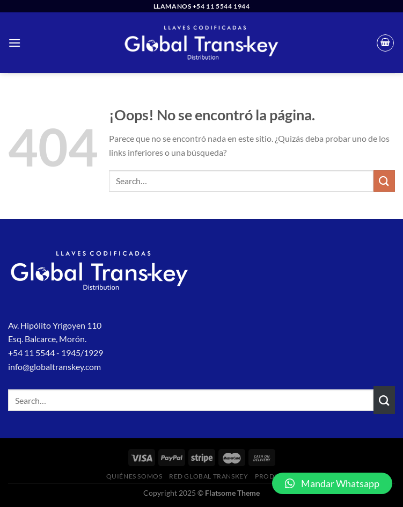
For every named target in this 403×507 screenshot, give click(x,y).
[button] (332, 483)
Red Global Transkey (208, 476)
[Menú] (14, 43)
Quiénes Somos (134, 476)
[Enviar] (384, 180)
